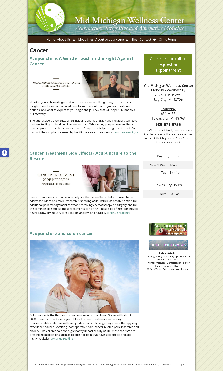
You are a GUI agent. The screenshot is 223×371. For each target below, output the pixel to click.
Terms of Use (135, 364)
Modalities (85, 39)
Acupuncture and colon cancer (61, 233)
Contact (145, 39)
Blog (134, 39)
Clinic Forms (167, 39)
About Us (64, 39)
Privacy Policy (151, 364)
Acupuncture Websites (47, 364)
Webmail (167, 364)
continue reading (126, 132)
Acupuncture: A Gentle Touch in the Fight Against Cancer (81, 60)
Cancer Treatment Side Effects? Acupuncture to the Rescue (83, 155)
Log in (182, 364)
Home (51, 39)
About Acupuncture (109, 39)
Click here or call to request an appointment (168, 64)
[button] (4, 152)
